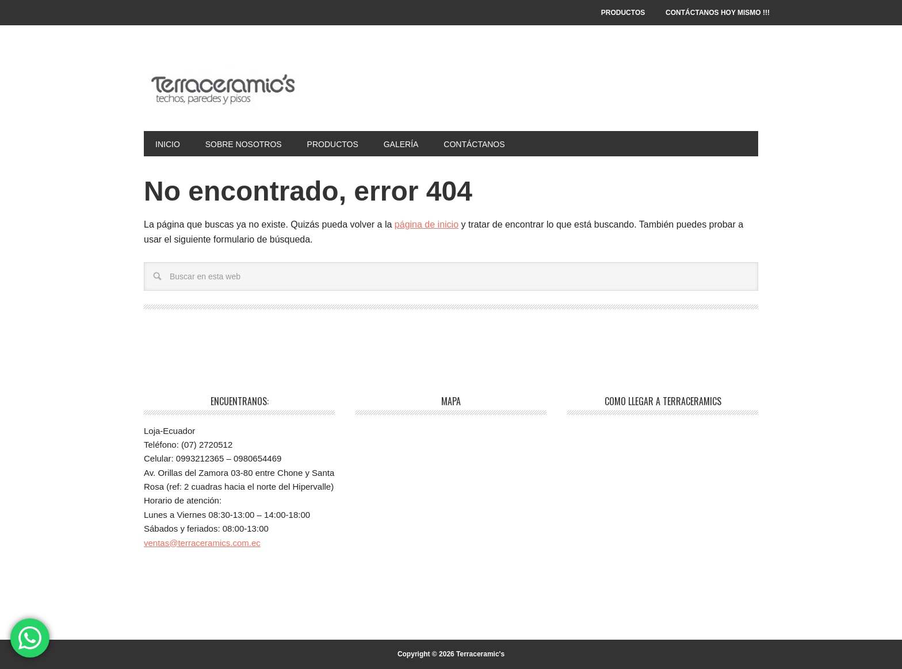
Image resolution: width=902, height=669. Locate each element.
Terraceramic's (221, 87)
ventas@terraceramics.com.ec (202, 543)
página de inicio (426, 224)
